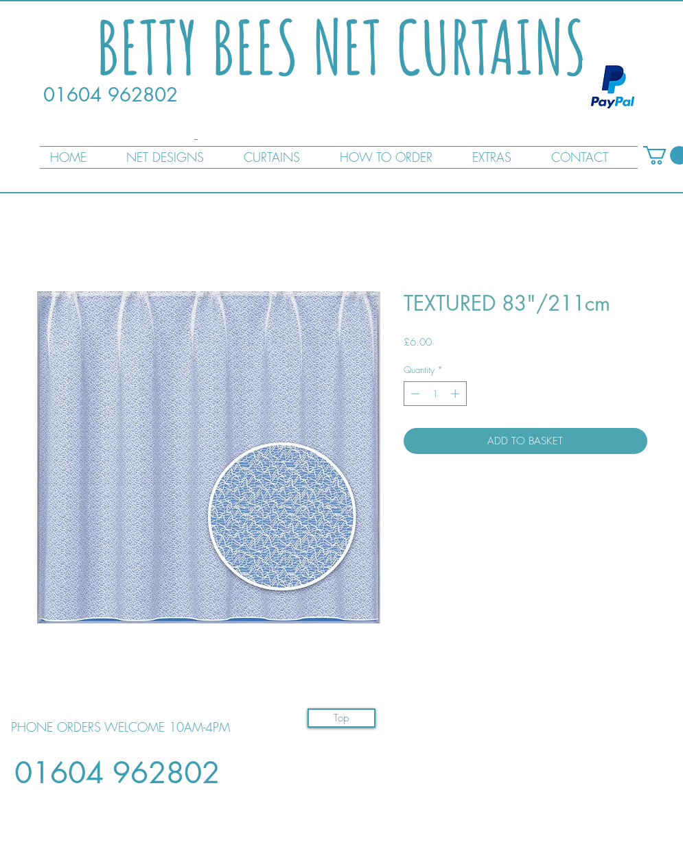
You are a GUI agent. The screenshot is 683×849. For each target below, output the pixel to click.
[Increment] (456, 393)
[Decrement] (414, 393)
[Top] (341, 718)
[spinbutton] (434, 393)
